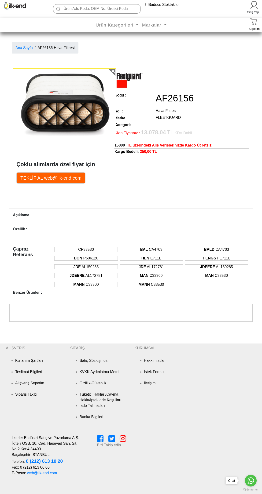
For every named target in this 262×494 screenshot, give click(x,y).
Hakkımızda (154, 361)
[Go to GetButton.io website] (250, 489)
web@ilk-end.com (42, 473)
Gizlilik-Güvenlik (93, 383)
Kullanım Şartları (29, 361)
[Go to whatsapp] (251, 480)
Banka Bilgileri (91, 417)
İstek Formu (154, 372)
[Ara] (58, 9)
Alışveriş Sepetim (29, 383)
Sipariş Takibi (26, 394)
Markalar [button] (152, 25)
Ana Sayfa (24, 48)
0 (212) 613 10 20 (44, 461)
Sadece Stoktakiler (164, 5)
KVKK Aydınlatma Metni (99, 372)
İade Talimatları (92, 406)
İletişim (150, 383)
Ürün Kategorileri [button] (115, 25)
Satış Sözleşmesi (94, 361)
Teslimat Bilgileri (28, 372)
